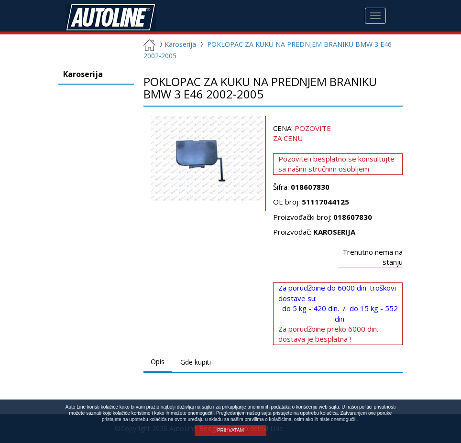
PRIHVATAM (230, 430)
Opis (158, 361)
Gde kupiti (195, 362)
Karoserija (176, 44)
